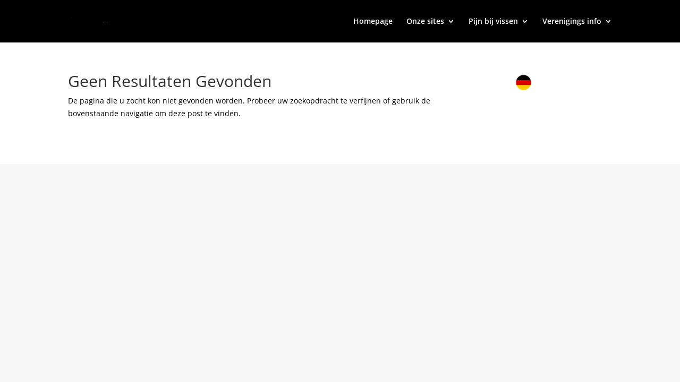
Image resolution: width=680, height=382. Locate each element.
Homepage (373, 22)
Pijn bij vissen (493, 22)
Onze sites (425, 22)
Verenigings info (571, 22)
